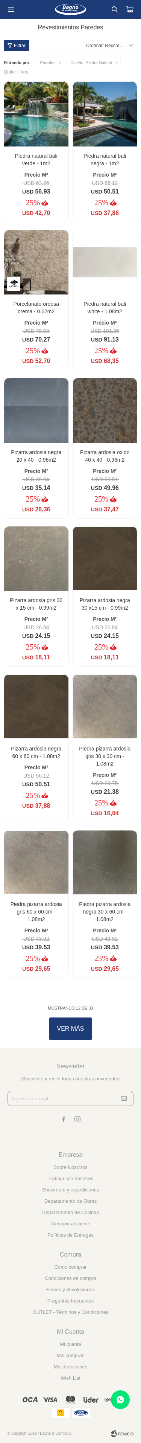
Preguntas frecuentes (70, 1301)
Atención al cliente (71, 1223)
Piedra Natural (91, 62)
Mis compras (71, 1355)
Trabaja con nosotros (71, 1178)
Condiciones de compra (70, 1278)
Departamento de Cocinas (70, 1212)
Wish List (70, 1378)
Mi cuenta (70, 1344)
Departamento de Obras (70, 1201)
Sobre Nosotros (70, 1167)
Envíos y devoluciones (70, 1289)
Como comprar (71, 1267)
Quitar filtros (16, 72)
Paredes (48, 62)
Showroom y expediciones (70, 1190)
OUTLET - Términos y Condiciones (71, 1312)
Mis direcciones (71, 1367)
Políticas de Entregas (70, 1235)
